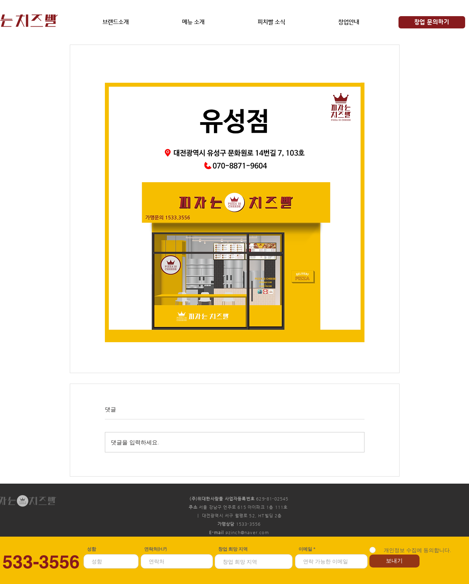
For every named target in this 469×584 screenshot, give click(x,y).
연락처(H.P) (155, 549)
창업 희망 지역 (233, 549)
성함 (91, 549)
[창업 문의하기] (431, 22)
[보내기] (394, 561)
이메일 (306, 549)
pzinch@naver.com (247, 532)
